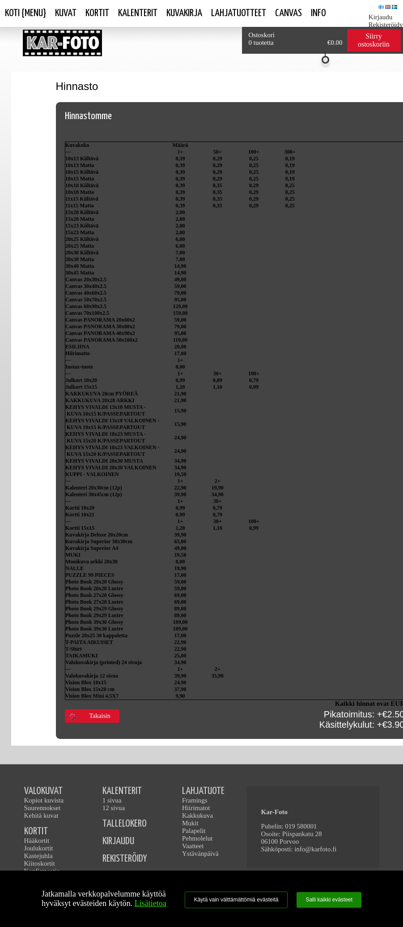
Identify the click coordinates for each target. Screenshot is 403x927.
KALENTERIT (122, 791)
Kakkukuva (197, 815)
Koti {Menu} (25, 13)
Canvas (288, 13)
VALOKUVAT (43, 791)
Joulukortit (38, 848)
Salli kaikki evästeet (328, 900)
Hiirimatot (196, 807)
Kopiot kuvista (44, 800)
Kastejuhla (38, 855)
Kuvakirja (184, 13)
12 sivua (113, 807)
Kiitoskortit (39, 863)
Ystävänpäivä (200, 853)
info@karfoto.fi (315, 849)
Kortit (97, 13)
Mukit (190, 823)
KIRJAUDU (118, 841)
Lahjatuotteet (238, 13)
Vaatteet (193, 846)
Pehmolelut (197, 838)
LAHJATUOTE (203, 791)
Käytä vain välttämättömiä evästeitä (236, 900)
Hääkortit (37, 840)
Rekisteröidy (386, 24)
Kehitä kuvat (41, 815)
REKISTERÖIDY (124, 859)
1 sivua (112, 800)
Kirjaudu (380, 17)
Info (318, 13)
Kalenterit (137, 13)
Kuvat (65, 13)
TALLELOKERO (124, 824)
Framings (195, 800)
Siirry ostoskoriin (374, 40)
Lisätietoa (150, 903)
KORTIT (36, 831)
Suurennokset (42, 807)
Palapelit (194, 830)
